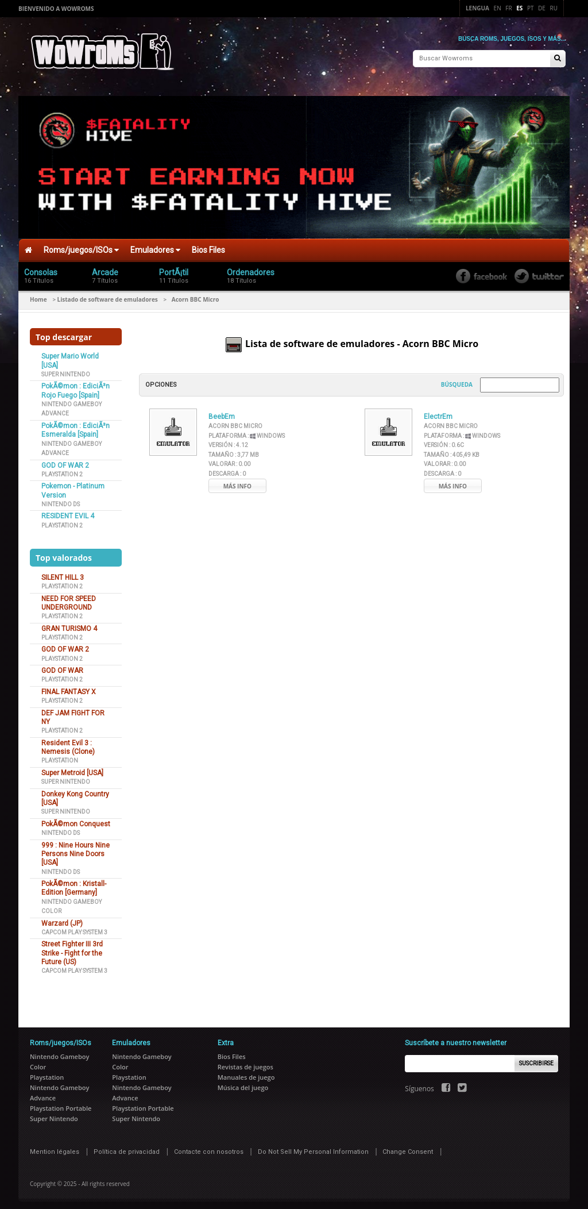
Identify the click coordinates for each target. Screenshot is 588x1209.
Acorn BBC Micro (235, 422)
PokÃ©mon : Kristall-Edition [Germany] (73, 884)
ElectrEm (438, 413)
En (497, 8)
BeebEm (221, 413)
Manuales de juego (246, 1073)
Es (519, 8)
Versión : (228, 441)
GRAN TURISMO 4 (69, 625)
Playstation (59, 757)
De (542, 8)
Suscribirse (536, 1059)
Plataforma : (246, 432)
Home (38, 295)
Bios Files (208, 246)
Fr (508, 8)
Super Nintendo (65, 370)
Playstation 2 (62, 470)
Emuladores (155, 246)
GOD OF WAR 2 (65, 461)
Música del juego (243, 1083)
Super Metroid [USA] (72, 769)
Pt (530, 8)
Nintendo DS (60, 500)
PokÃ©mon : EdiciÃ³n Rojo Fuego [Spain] (75, 387)
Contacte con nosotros (208, 1148)
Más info (237, 482)
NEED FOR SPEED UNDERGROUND (68, 599)
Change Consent (407, 1148)
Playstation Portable (60, 1104)
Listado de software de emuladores (107, 295)
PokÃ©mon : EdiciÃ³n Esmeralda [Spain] (75, 426)
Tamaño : (233, 451)
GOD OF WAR (62, 667)
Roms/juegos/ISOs (81, 246)
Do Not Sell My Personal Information (313, 1148)
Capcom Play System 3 (74, 928)
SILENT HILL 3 (62, 573)
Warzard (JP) (62, 919)
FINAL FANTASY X (68, 688)
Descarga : (227, 470)
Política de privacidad (127, 1148)
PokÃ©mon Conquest (75, 820)
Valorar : (229, 460)
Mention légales (54, 1148)
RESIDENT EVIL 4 (67, 513)
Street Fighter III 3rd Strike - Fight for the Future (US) (72, 949)
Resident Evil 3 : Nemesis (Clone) (68, 743)
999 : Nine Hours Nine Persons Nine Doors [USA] (75, 850)
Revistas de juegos (245, 1062)
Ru (554, 8)
